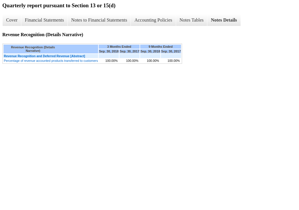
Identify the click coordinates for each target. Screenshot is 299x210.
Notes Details (224, 20)
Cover (12, 20)
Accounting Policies (153, 20)
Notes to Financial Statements (99, 20)
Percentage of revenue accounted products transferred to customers (51, 60)
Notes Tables (192, 20)
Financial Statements (44, 20)
